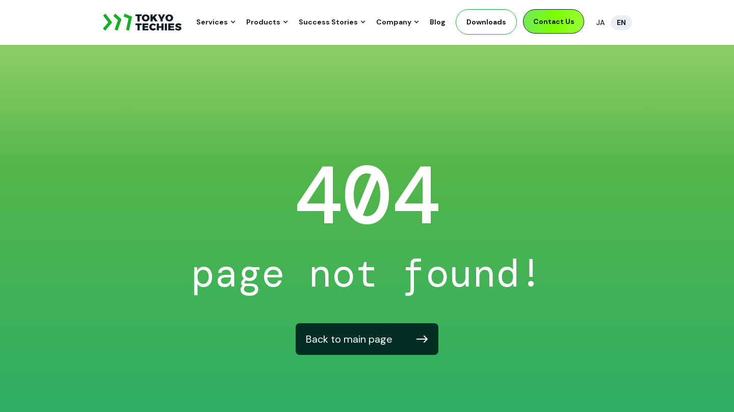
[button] (216, 23)
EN (621, 22)
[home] (143, 22)
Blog (437, 22)
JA (600, 22)
